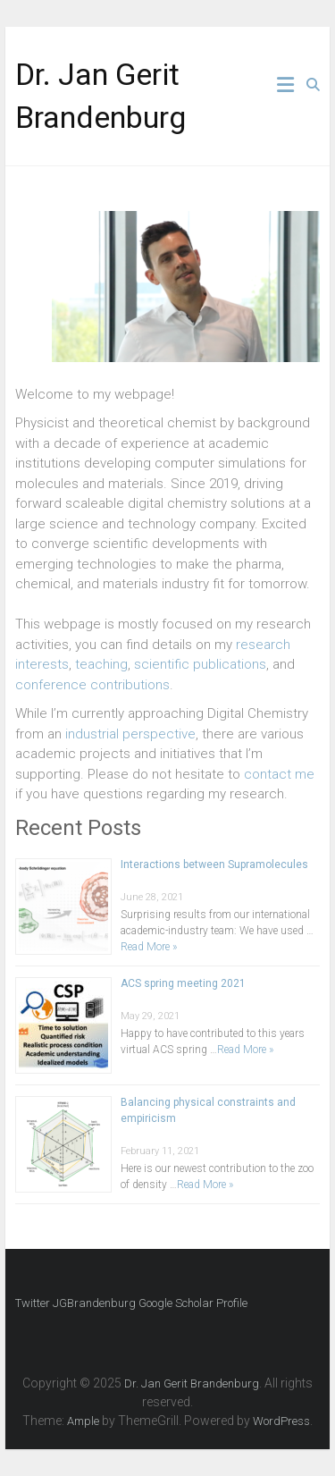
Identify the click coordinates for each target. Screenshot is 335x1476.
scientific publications (200, 664)
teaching (101, 664)
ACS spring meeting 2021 (183, 983)
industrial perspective (130, 734)
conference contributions (92, 685)
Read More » (149, 946)
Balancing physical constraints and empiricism (208, 1110)
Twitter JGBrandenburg (75, 1303)
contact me (279, 774)
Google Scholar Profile (192, 1303)
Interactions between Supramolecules (214, 864)
